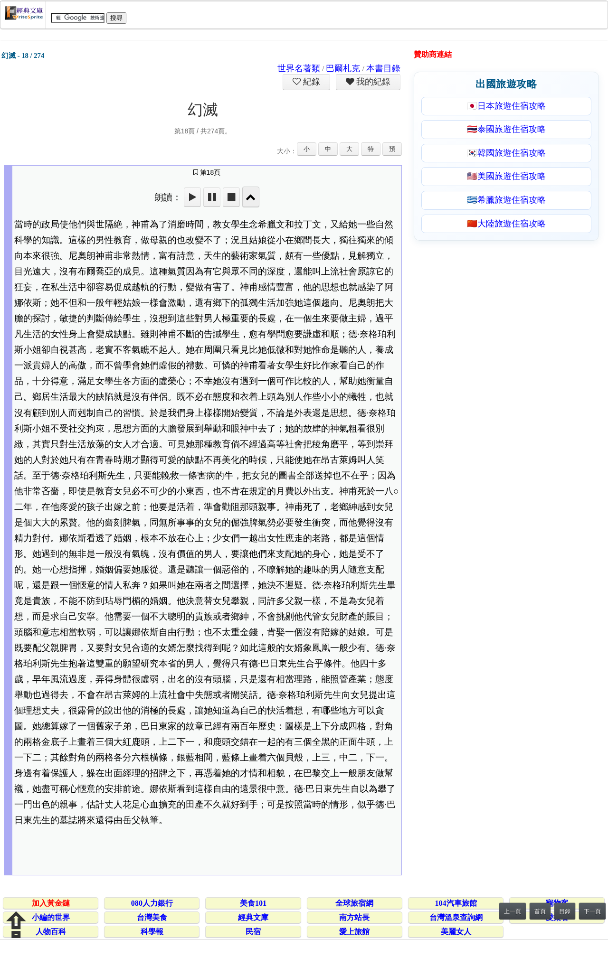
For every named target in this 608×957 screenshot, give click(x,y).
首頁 (540, 911)
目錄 (564, 911)
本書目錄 (383, 68)
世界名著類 (298, 68)
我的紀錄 (372, 81)
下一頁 (592, 911)
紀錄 (310, 81)
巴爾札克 (343, 68)
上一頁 (512, 911)
